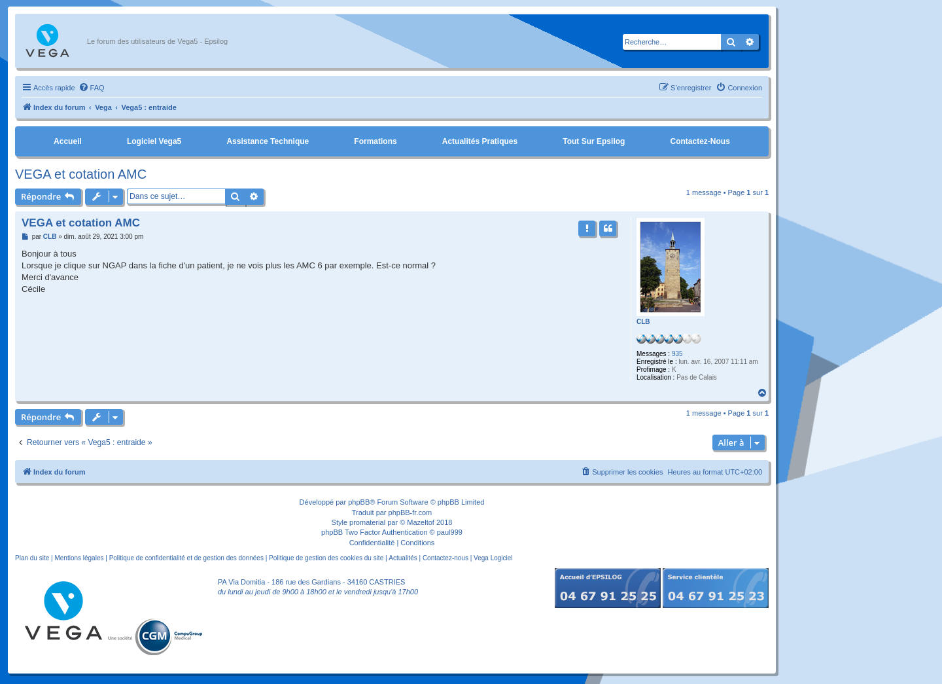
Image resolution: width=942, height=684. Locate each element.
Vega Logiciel (493, 558)
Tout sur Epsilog (594, 141)
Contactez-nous (699, 141)
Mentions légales (78, 558)
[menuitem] (91, 88)
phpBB (359, 502)
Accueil (68, 141)
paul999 (449, 532)
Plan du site (32, 558)
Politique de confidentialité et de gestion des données (186, 558)
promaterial (367, 522)
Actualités (403, 558)
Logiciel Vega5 (154, 141)
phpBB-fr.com (410, 512)
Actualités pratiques (479, 141)
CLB (643, 321)
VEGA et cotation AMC (81, 174)
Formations (375, 141)
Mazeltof (420, 522)
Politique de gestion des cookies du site (326, 558)
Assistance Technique (267, 141)
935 (677, 353)
